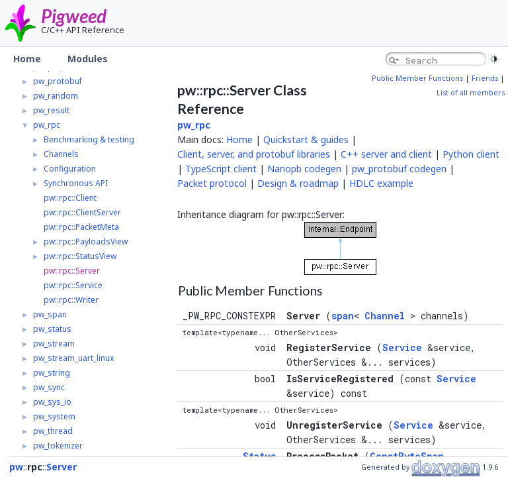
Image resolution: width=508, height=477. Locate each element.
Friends (485, 78)
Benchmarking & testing (89, 139)
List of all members (471, 92)
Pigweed (73, 16)
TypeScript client (221, 168)
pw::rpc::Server (72, 270)
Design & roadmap (298, 183)
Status (259, 456)
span (342, 315)
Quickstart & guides (306, 139)
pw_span (50, 314)
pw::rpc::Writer (71, 299)
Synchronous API (76, 183)
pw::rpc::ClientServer (82, 212)
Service (402, 347)
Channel (384, 315)
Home (239, 139)
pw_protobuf (57, 81)
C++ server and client (386, 154)
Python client (471, 154)
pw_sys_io (52, 401)
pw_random (55, 95)
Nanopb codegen (304, 168)
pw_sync (49, 387)
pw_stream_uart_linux (73, 358)
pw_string (51, 372)
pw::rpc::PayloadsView (86, 241)
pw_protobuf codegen (399, 168)
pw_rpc (46, 125)
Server (61, 466)
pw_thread (53, 431)
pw (16, 466)
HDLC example (381, 183)
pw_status (52, 329)
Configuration (70, 168)
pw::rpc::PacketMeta (81, 227)
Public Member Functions (417, 78)
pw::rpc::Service (73, 285)
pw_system (54, 416)
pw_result (51, 110)
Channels (61, 154)
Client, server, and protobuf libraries (253, 154)
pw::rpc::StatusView (80, 256)
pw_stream (54, 343)
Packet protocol (212, 183)
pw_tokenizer (58, 445)
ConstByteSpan (407, 456)
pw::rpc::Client (70, 197)
